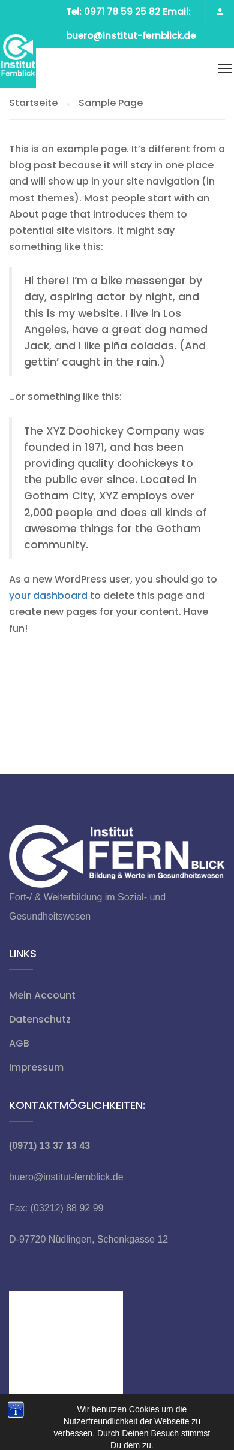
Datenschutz (40, 1019)
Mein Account (42, 995)
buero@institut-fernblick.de (66, 1177)
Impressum (36, 1067)
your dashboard (48, 595)
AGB (19, 1043)
